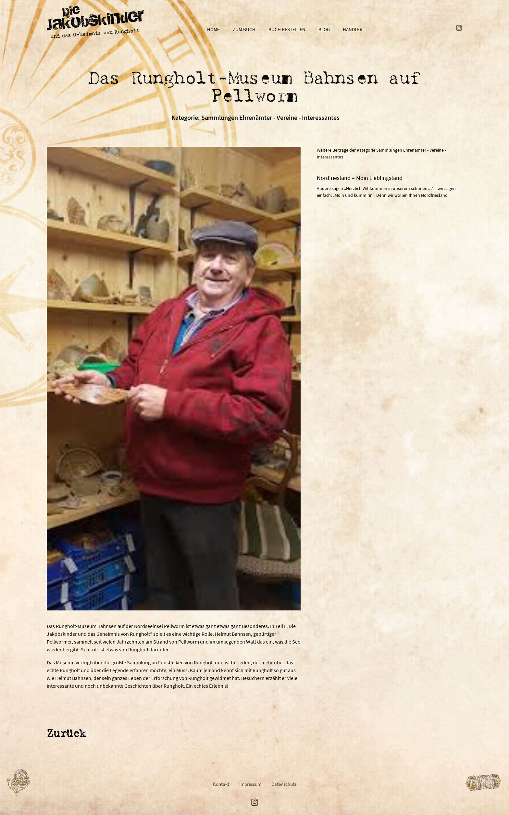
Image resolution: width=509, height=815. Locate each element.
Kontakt (221, 784)
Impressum (250, 784)
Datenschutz (283, 784)
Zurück (66, 734)
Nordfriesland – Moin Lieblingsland (360, 178)
